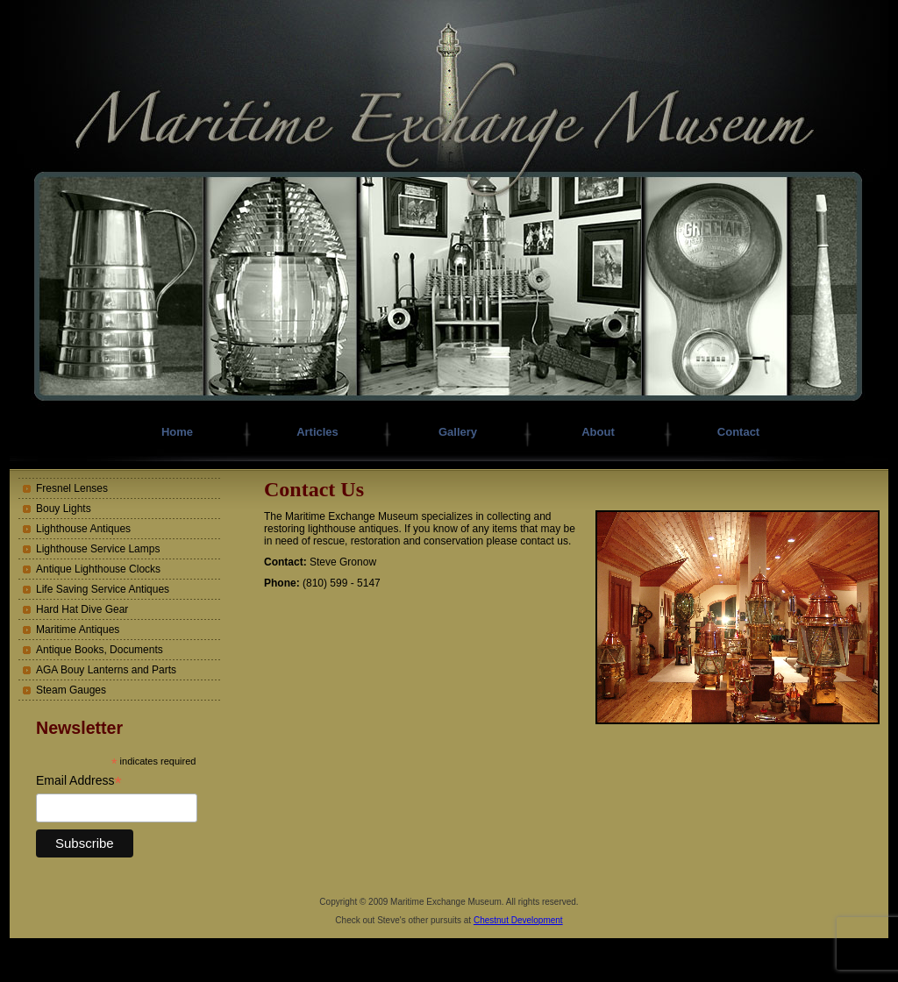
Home (177, 431)
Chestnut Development (518, 920)
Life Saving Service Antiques (102, 589)
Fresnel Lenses (72, 488)
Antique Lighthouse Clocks (98, 569)
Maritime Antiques (77, 629)
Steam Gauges (71, 690)
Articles (317, 431)
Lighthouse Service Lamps (98, 549)
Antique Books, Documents (99, 650)
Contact (738, 431)
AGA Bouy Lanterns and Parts (106, 670)
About (598, 431)
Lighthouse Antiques (83, 529)
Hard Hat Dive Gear (82, 609)
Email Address (79, 780)
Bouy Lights (63, 508)
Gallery (457, 431)
